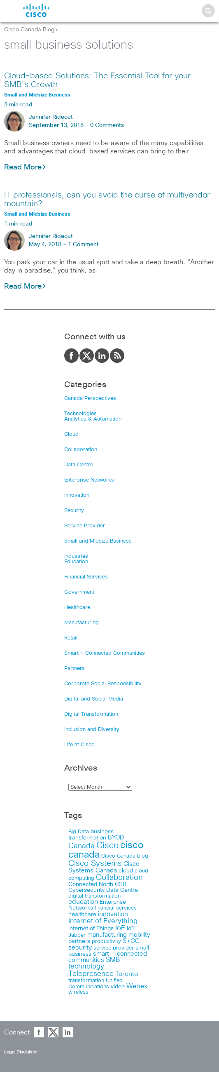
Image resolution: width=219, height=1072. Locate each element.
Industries (76, 556)
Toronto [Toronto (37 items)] (126, 974)
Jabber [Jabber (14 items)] (77, 935)
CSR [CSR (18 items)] (120, 884)
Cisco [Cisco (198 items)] (107, 846)
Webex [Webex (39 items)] (136, 986)
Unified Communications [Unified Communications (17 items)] (95, 984)
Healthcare (77, 607)
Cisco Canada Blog (29, 30)
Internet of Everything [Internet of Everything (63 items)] (102, 921)
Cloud (71, 434)
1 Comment (83, 244)
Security (74, 510)
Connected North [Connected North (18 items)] (90, 884)
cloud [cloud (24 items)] (126, 871)
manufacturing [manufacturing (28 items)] (107, 935)
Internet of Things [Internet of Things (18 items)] (91, 928)
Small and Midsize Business (98, 541)
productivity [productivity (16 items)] (106, 941)
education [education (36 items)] (83, 902)
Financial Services (86, 577)
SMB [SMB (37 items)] (113, 960)
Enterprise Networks (89, 480)
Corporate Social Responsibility (103, 683)
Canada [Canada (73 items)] (81, 846)
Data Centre (78, 465)
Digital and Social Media (93, 699)
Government (79, 592)
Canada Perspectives (90, 398)
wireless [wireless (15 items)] (78, 992)
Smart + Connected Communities (104, 653)
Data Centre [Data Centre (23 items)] (122, 890)
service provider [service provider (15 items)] (113, 948)
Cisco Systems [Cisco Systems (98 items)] (95, 863)
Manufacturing (81, 622)
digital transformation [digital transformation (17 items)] (94, 896)
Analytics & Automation (92, 419)
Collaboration (80, 449)
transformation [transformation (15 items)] (86, 980)
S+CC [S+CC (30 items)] (131, 941)
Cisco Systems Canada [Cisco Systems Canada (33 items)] (104, 867)
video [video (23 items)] (118, 987)
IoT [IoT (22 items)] (131, 928)
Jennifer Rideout (51, 117)
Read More (25, 167)
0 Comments (107, 125)
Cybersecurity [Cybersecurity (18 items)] (86, 890)
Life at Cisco (79, 745)
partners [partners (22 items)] (79, 941)
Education (76, 561)
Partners (74, 668)
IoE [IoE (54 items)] (120, 928)
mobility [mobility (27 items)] (139, 935)
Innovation (76, 495)
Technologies (80, 413)
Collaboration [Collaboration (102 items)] (119, 878)
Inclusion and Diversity (91, 729)
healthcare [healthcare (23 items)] (82, 914)
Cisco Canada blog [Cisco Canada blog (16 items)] (124, 856)
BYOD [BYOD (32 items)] (116, 838)
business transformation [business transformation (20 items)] (91, 835)
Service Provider (84, 526)
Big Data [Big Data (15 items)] (78, 832)
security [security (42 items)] (80, 947)
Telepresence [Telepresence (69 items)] (91, 974)
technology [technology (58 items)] (86, 966)
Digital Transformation (91, 714)
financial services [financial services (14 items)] (116, 908)
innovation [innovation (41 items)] (113, 914)
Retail (70, 638)
